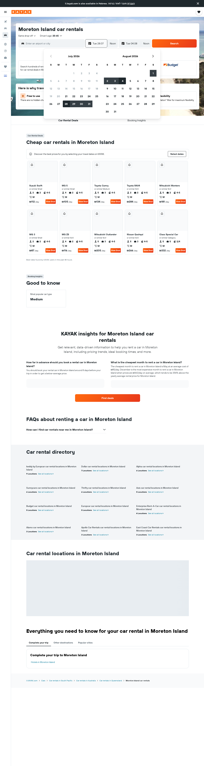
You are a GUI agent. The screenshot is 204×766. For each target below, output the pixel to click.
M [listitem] (32, 197)
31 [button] (89, 103)
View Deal (50, 201)
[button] (198, 3)
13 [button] (58, 88)
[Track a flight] (5, 51)
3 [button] (89, 73)
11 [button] (97, 81)
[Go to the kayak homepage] (21, 12)
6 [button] (58, 81)
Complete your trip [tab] (38, 642)
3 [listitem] (103, 192)
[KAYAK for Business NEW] (5, 57)
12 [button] (51, 88)
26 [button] (50, 103)
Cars (43, 680)
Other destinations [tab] (63, 642)
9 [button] (81, 81)
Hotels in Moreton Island (43, 662)
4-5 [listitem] (46, 192)
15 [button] (74, 88)
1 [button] (73, 73)
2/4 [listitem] (176, 241)
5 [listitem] (96, 192)
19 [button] (51, 96)
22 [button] (73, 96)
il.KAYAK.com (31, 680)
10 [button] (89, 81)
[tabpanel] (107, 658)
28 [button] (66, 103)
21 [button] (66, 96)
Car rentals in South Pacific (60, 680)
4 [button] (97, 73)
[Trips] (5, 67)
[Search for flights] (5, 22)
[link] (107, 398)
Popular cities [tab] (85, 642)
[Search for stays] (5, 28)
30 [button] (81, 103)
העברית (131, 3)
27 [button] (58, 103)
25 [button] (96, 96)
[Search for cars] (5, 35)
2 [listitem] (31, 192)
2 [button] (81, 73)
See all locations (45, 474)
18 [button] (97, 88)
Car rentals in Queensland (110, 680)
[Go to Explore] (5, 44)
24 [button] (89, 96)
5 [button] (51, 81)
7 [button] (66, 81)
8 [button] (74, 81)
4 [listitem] (64, 192)
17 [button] (89, 88)
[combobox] (27, 35)
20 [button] (58, 96)
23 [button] (81, 96)
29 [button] (73, 103)
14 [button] (66, 88)
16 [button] (81, 88)
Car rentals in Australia (86, 680)
